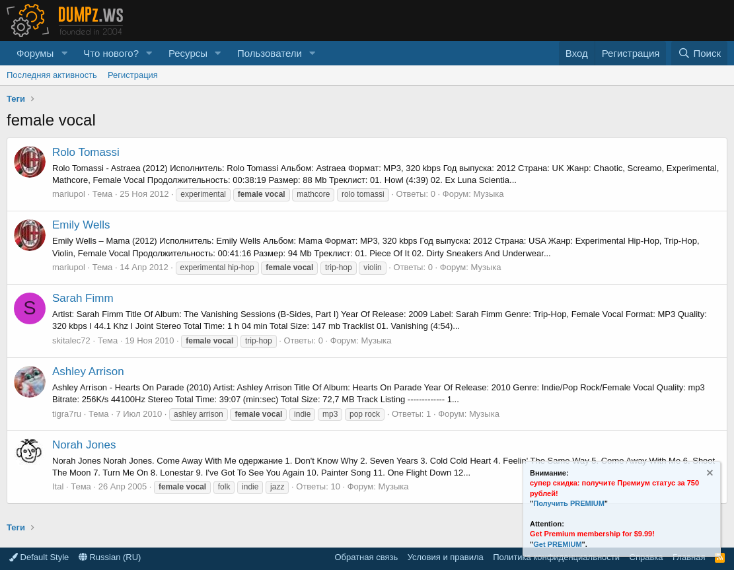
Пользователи (269, 53)
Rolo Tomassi (86, 152)
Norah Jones (84, 445)
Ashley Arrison (88, 371)
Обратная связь (366, 557)
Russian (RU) (110, 557)
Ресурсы (187, 53)
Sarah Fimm (83, 298)
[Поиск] (699, 53)
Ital (57, 486)
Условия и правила (446, 557)
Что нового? (111, 53)
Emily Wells (81, 225)
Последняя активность (52, 75)
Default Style (39, 557)
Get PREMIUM (557, 544)
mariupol (68, 194)
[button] (64, 53)
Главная (689, 557)
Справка (646, 557)
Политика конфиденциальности (556, 557)
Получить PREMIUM (569, 503)
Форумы (35, 53)
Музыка (489, 194)
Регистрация (133, 75)
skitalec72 (71, 340)
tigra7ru (66, 414)
